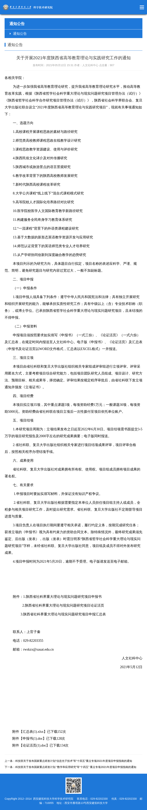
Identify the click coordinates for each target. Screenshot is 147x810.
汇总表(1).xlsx (33, 732)
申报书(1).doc (33, 738)
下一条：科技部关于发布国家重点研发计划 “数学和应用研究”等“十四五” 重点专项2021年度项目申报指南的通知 (70, 767)
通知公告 (20, 34)
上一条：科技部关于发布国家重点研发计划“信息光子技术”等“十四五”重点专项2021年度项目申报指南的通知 (68, 760)
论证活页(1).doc (34, 745)
